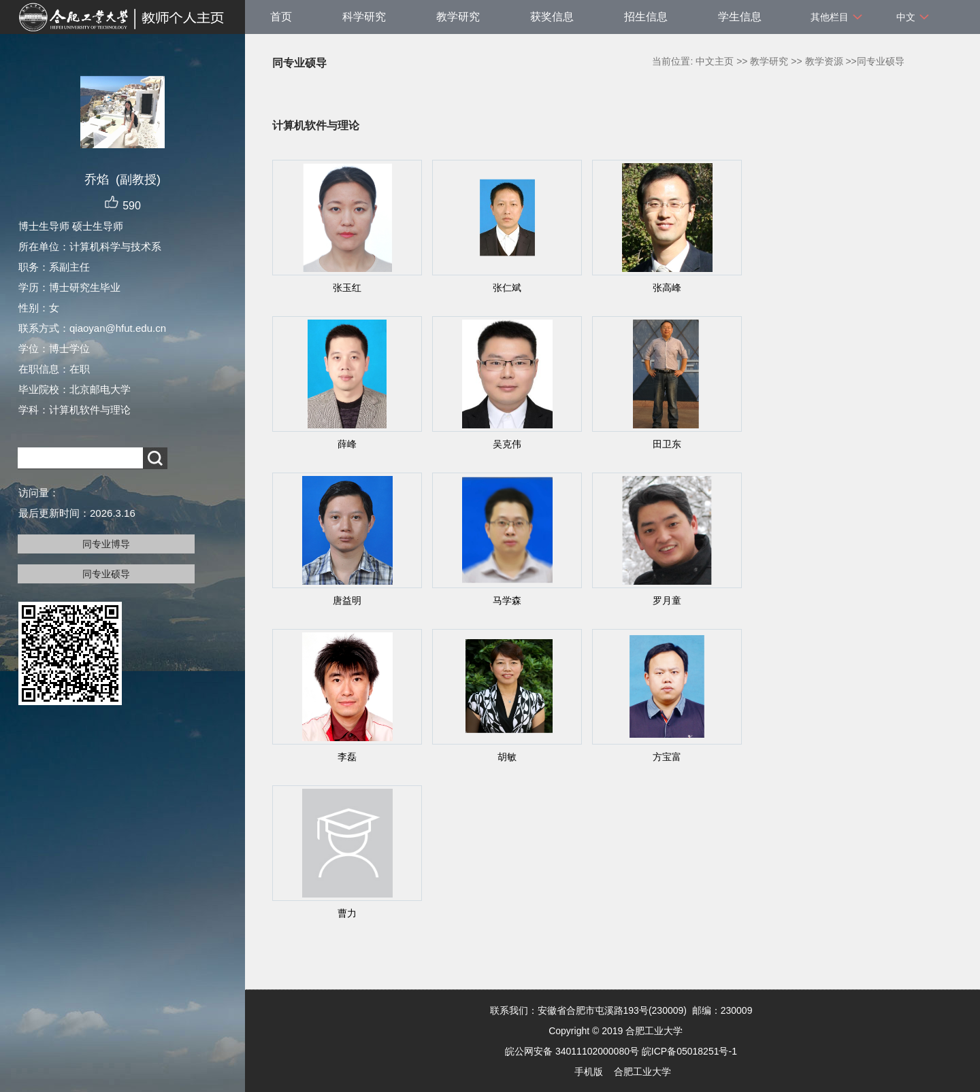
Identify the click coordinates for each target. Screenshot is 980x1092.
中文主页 (715, 61)
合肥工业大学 (642, 1071)
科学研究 (364, 16)
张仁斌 (507, 287)
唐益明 (347, 600)
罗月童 (667, 600)
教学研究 (458, 16)
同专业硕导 (106, 573)
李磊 (347, 756)
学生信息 (740, 16)
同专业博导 (106, 544)
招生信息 (646, 16)
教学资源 (824, 61)
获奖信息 (552, 16)
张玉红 (347, 287)
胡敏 (507, 756)
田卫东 (667, 444)
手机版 (588, 1071)
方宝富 (667, 756)
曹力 (347, 913)
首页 (281, 16)
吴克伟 (507, 444)
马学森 (507, 600)
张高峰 (667, 287)
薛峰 (347, 444)
